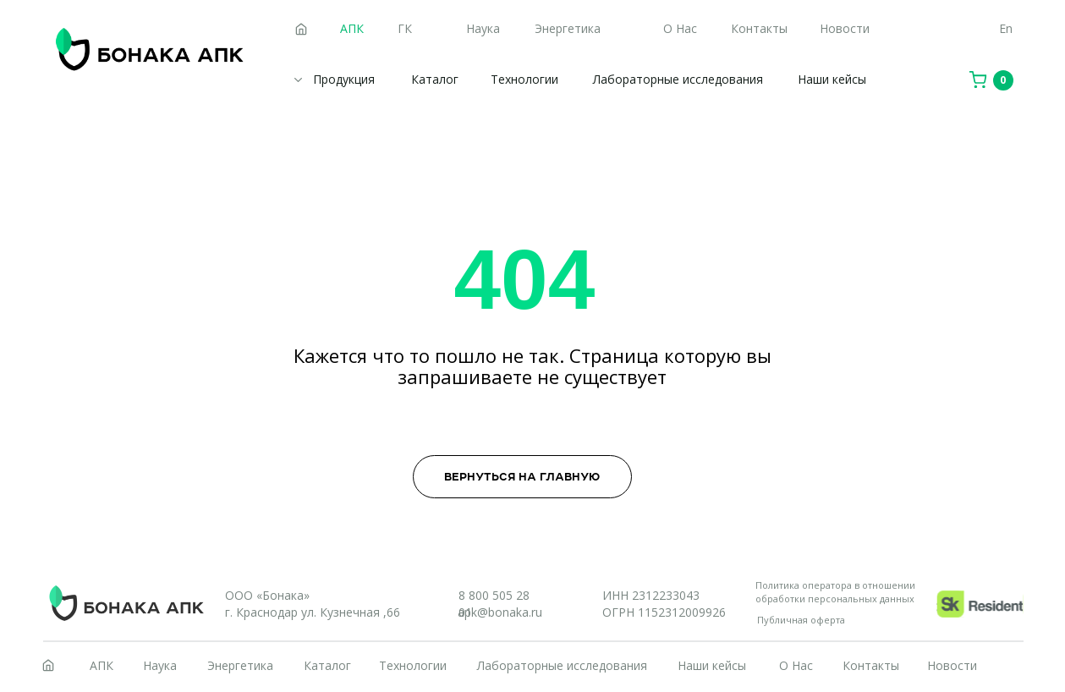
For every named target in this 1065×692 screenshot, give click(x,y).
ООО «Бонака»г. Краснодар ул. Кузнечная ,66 (312, 603)
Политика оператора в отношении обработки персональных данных (835, 592)
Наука (483, 28)
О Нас (680, 28)
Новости (845, 28)
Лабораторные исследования (678, 79)
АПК (101, 665)
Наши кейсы (832, 79)
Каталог (434, 79)
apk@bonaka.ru (500, 612)
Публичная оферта (801, 619)
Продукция (344, 79)
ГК (405, 28)
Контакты (759, 28)
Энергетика (568, 28)
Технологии (524, 79)
